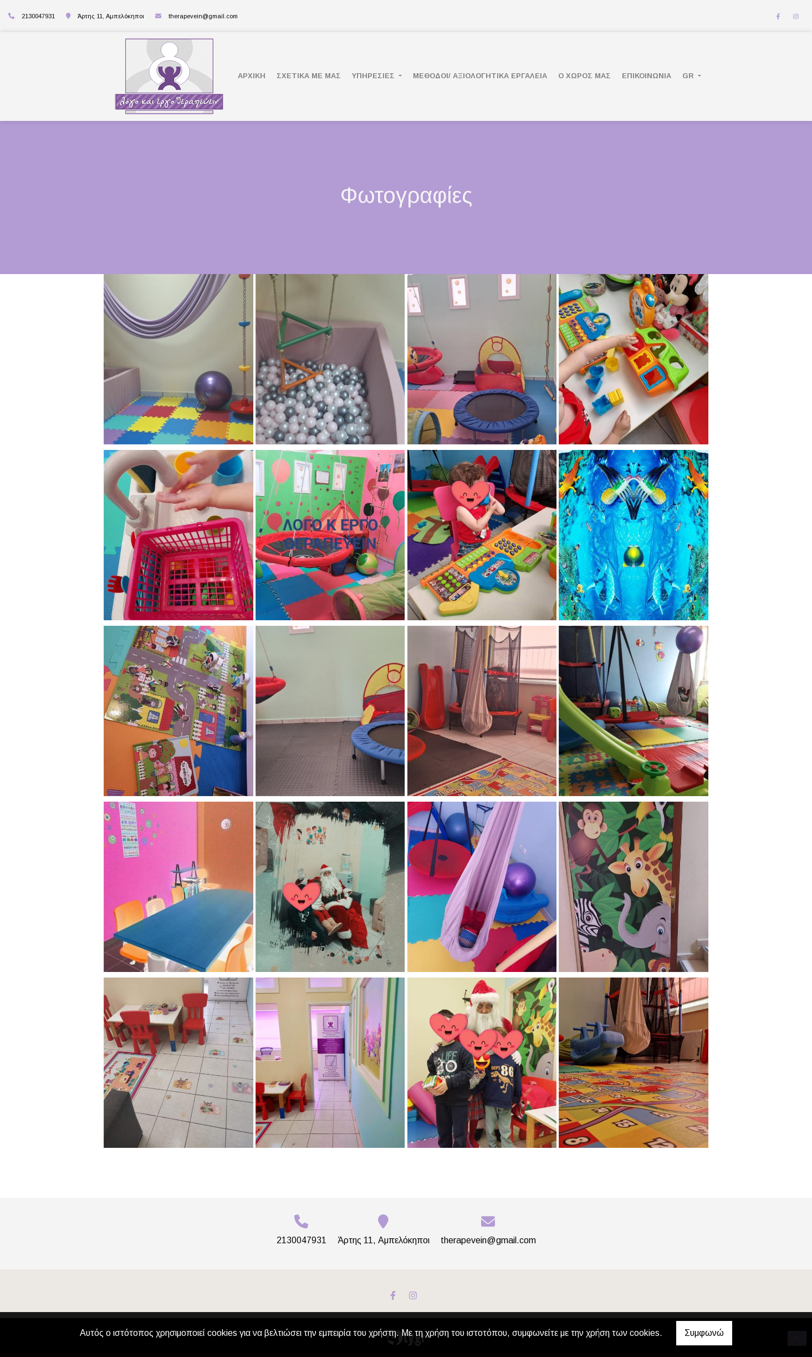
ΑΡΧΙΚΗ (251, 76)
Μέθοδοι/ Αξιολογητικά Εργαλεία (480, 76)
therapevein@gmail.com (203, 16)
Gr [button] (689, 76)
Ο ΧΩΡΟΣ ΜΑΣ (584, 76)
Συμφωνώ (704, 1333)
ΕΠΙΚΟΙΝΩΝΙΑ (646, 76)
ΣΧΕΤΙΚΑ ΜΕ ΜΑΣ (309, 76)
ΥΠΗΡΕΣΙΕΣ (374, 76)
